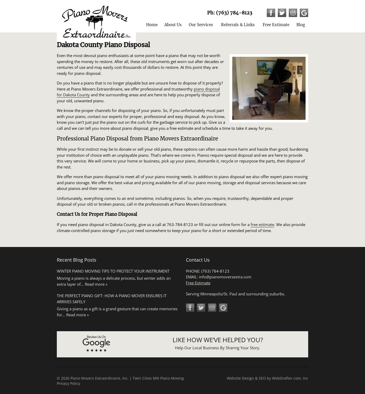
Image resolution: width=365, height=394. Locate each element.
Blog (300, 24)
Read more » (96, 284)
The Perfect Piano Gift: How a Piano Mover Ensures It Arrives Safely (112, 298)
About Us (173, 24)
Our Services (201, 24)
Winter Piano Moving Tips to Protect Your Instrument (113, 271)
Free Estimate (276, 24)
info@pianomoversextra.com (225, 276)
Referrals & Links (238, 24)
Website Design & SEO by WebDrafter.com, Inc (267, 378)
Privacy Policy (68, 383)
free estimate (262, 224)
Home (152, 24)
